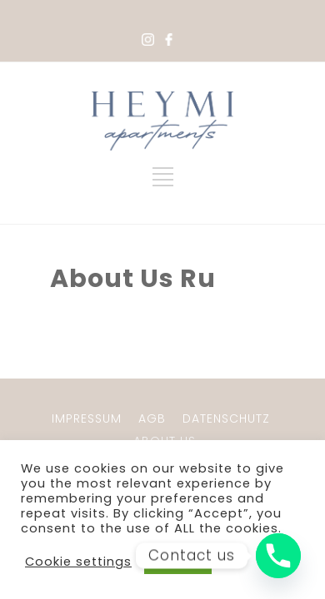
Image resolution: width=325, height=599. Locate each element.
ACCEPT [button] (178, 561)
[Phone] (278, 555)
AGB (152, 418)
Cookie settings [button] (78, 561)
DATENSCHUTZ (226, 418)
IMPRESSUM (87, 418)
